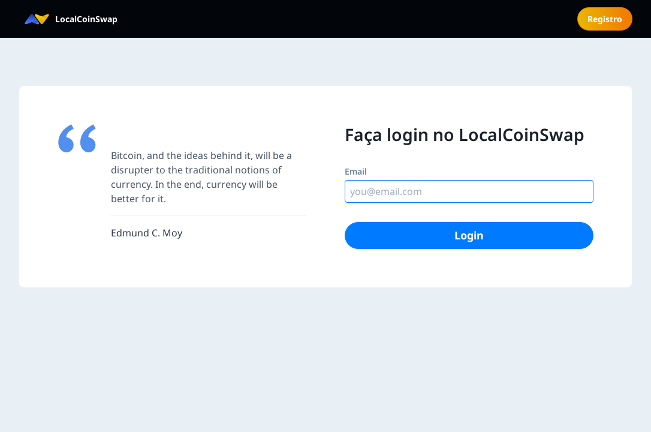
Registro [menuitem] (604, 19)
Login (469, 235)
